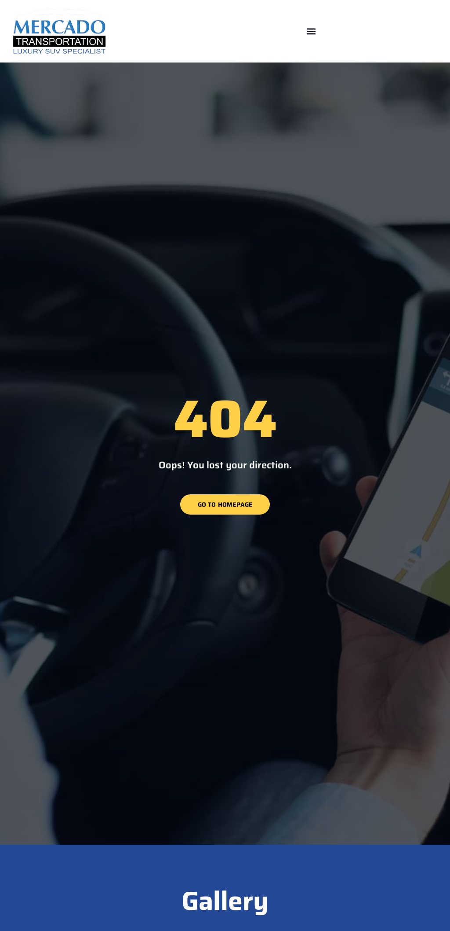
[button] (311, 31)
